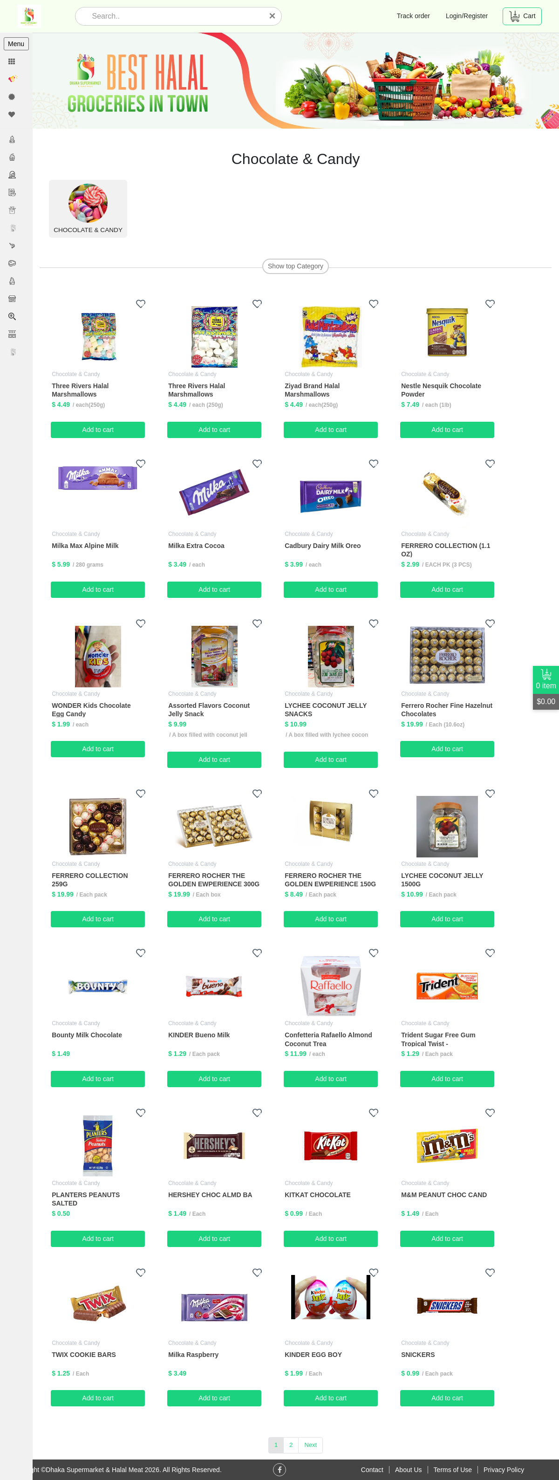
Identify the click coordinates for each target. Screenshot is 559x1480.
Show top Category (295, 266)
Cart (522, 16)
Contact (372, 1469)
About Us (408, 1469)
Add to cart (98, 429)
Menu (16, 44)
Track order (413, 16)
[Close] (272, 16)
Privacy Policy (504, 1469)
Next (311, 1444)
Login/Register (467, 16)
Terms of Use (453, 1469)
